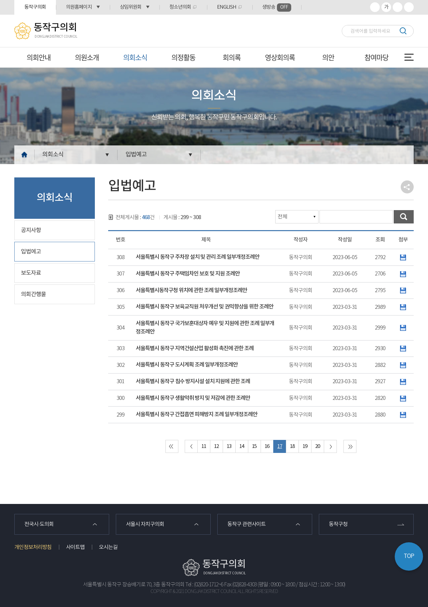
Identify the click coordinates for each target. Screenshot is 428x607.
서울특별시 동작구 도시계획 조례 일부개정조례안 (187, 365)
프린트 (409, 7)
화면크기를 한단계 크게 (375, 7)
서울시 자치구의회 (145, 524)
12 (216, 446)
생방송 (276, 7)
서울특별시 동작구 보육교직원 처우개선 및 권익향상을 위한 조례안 (204, 307)
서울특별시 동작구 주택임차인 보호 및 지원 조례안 (188, 273)
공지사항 (31, 230)
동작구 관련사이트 (246, 524)
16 (267, 446)
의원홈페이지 (79, 7)
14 (241, 446)
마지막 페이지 (349, 446)
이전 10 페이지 (191, 446)
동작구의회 (35, 7)
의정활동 (183, 57)
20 (317, 446)
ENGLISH (226, 7)
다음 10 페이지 (330, 446)
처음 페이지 (171, 446)
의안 (328, 57)
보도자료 (31, 273)
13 (229, 446)
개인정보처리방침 (33, 547)
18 (292, 446)
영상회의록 (280, 57)
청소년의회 (180, 7)
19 (305, 446)
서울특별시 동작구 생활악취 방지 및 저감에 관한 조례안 (193, 398)
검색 (403, 30)
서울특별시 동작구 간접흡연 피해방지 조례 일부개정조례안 (196, 414)
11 (203, 446)
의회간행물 (33, 294)
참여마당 (376, 57)
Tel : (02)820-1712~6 (204, 585)
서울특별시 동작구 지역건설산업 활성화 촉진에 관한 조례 (195, 348)
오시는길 (108, 547)
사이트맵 (75, 547)
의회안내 (39, 57)
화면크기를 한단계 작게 (397, 7)
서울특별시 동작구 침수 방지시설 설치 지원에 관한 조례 (193, 381)
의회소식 (135, 57)
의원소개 (87, 57)
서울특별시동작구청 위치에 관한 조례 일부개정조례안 (191, 290)
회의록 (232, 57)
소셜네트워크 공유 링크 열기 (407, 186)
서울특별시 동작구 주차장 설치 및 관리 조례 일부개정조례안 (197, 257)
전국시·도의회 (39, 524)
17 (279, 446)
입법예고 (136, 154)
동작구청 (338, 524)
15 (254, 446)
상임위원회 (130, 7)
